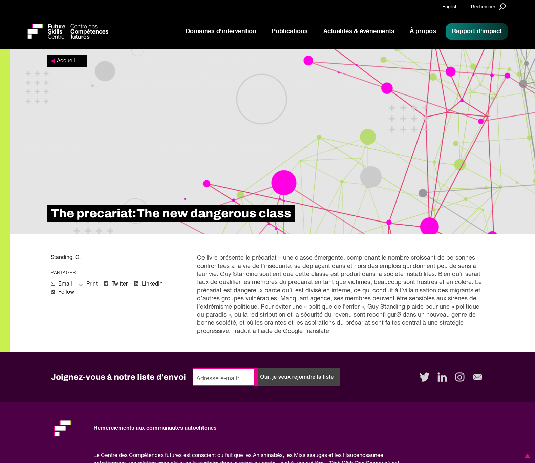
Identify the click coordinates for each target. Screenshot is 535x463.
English (450, 7)
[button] (526, 455)
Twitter (120, 284)
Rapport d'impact (477, 31)
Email (65, 284)
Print (92, 284)
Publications (290, 31)
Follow (66, 292)
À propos (423, 31)
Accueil (66, 61)
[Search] (488, 6)
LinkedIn (152, 284)
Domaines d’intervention (221, 31)
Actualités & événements (358, 31)
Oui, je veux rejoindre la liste (297, 377)
